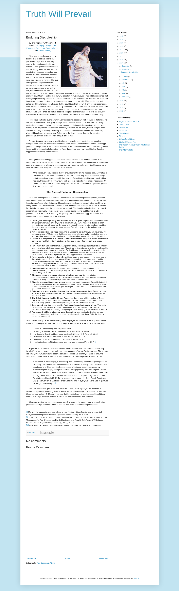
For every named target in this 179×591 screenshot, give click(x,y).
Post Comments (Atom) (46, 563)
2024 (122, 39)
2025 (122, 36)
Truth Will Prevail (58, 14)
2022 (122, 46)
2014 (122, 108)
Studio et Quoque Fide (127, 142)
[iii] (54, 383)
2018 (122, 60)
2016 (122, 101)
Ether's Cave (124, 124)
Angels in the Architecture (129, 121)
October (125, 77)
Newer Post (31, 559)
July (123, 83)
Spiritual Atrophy (44, 51)
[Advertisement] (67, 534)
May (123, 90)
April (123, 93)
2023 (122, 43)
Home (67, 559)
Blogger (137, 578)
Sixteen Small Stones (127, 139)
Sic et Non (123, 136)
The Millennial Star (126, 150)
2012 (122, 111)
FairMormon (123, 127)
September (126, 80)
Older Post (103, 559)
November (126, 69)
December (126, 66)
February (125, 97)
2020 (122, 53)
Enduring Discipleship (129, 72)
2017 (122, 63)
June (124, 87)
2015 (122, 104)
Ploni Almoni (124, 133)
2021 (122, 50)
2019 (122, 56)
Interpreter (123, 130)
